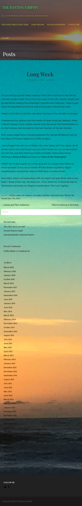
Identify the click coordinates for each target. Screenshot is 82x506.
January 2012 (9, 407)
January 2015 (9, 303)
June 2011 (8, 435)
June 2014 (8, 307)
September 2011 (10, 423)
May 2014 (8, 311)
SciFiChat (46, 195)
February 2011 (9, 451)
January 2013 (9, 363)
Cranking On (24, 251)
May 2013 (8, 347)
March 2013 (9, 355)
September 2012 (10, 375)
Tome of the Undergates (53, 156)
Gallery (5, 38)
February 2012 (10, 403)
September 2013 (10, 331)
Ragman (28, 195)
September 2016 (10, 295)
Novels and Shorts (56, 24)
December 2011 (10, 411)
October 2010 (9, 467)
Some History (37, 24)
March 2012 (9, 399)
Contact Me (73, 24)
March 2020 (9, 267)
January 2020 (9, 275)
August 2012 (9, 379)
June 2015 (8, 299)
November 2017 (10, 287)
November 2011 (10, 415)
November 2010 (10, 463)
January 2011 (9, 455)
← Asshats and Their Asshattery (15, 205)
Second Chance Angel (13, 230)
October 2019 (9, 279)
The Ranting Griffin (20, 7)
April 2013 (8, 351)
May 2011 (8, 439)
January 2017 (9, 291)
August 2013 (9, 335)
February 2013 (10, 359)
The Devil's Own (57, 195)
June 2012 (8, 387)
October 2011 (9, 419)
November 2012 (10, 371)
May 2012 (8, 391)
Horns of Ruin (20, 156)
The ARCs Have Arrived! (14, 226)
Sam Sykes (37, 195)
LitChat (12, 195)
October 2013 (9, 327)
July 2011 (8, 431)
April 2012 (8, 395)
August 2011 (9, 427)
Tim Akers (16, 198)
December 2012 (10, 367)
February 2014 (10, 319)
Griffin (51, 79)
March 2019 (9, 283)
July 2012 (8, 383)
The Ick (67, 195)
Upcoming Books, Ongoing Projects (19, 235)
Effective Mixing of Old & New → (66, 205)
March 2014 (9, 315)
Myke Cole (20, 195)
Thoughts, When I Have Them (14, 24)
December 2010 (10, 459)
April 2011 (8, 443)
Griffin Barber (10, 251)
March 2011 (8, 447)
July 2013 (8, 339)
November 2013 (10, 323)
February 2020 (10, 271)
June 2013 (8, 343)
